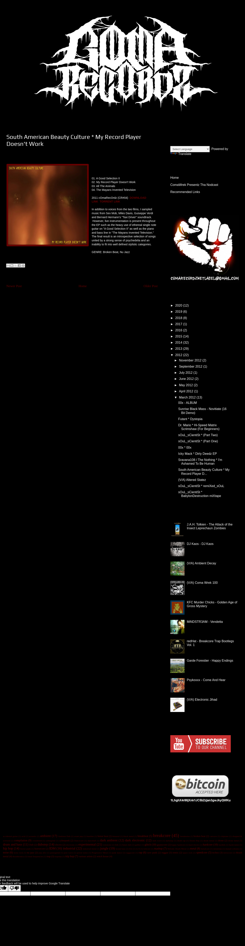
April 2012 (186, 391)
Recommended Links (185, 192)
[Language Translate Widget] (190, 149)
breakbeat (143, 836)
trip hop (69, 856)
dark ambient (109, 840)
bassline (90, 836)
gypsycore (162, 844)
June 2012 (187, 378)
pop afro (42, 852)
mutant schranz (232, 849)
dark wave (157, 840)
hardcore (208, 844)
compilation (20, 840)
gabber (138, 845)
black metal (128, 836)
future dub (126, 845)
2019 (179, 311)
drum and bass (12, 844)
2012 (179, 355)
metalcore (205, 849)
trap (49, 856)
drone (221, 840)
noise (6, 852)
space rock (187, 852)
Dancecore (79, 840)
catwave (213, 836)
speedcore (201, 852)
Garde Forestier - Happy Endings (210, 660)
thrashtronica (18, 856)
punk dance (117, 852)
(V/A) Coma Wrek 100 (202, 582)
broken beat (199, 836)
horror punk (25, 849)
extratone (107, 845)
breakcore (162, 835)
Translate (180, 154)
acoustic (32, 836)
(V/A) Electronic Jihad (202, 699)
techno (215, 852)
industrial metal (89, 849)
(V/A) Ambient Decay (201, 563)
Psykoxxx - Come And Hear (206, 680)
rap (140, 852)
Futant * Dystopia (190, 419)
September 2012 (191, 366)
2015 (179, 336)
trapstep (58, 856)
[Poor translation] (14, 888)
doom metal (209, 840)
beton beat (103, 836)
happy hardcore (178, 845)
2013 (179, 348)
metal (193, 848)
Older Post (151, 286)
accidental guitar (10, 836)
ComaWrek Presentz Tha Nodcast (194, 184)
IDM (52, 848)
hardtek (222, 845)
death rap (181, 840)
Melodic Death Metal (176, 849)
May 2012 (186, 385)
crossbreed (37, 840)
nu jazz (30, 852)
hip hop (8, 848)
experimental (87, 844)
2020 (179, 305)
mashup (158, 848)
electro (58, 844)
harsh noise (234, 845)
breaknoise (185, 836)
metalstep (217, 849)
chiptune (224, 836)
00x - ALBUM (187, 402)
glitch (148, 844)
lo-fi (138, 849)
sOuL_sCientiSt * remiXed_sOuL (201, 486)
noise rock (18, 852)
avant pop (78, 836)
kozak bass (120, 849)
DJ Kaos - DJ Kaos (200, 544)
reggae (165, 852)
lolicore (147, 849)
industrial (69, 848)
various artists (85, 856)
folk (116, 845)
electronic (70, 845)
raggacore (130, 852)
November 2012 (190, 360)
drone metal (233, 840)
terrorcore (227, 852)
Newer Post (14, 286)
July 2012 (186, 372)
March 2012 (188, 397)
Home (83, 286)
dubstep (43, 844)
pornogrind (55, 852)
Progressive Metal (100, 852)
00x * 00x (184, 447)
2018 (179, 318)
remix (175, 852)
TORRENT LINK (110, 201)
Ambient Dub (64, 836)
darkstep (169, 840)
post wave (68, 852)
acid (23, 836)
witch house (103, 856)
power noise (82, 852)
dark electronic (135, 840)
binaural (116, 836)
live (130, 849)
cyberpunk (64, 840)
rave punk (152, 852)
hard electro (194, 845)
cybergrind (50, 840)
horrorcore (40, 848)
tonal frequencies (35, 856)
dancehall (92, 840)
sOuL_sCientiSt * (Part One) (198, 441)
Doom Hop (194, 840)
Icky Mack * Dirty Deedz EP (197, 453)
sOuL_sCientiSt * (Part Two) (198, 435)
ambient (45, 836)
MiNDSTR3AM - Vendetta (205, 621)
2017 (179, 324)
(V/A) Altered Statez (192, 480)
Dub (31, 844)
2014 (179, 342)
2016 (179, 330)
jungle (104, 848)
